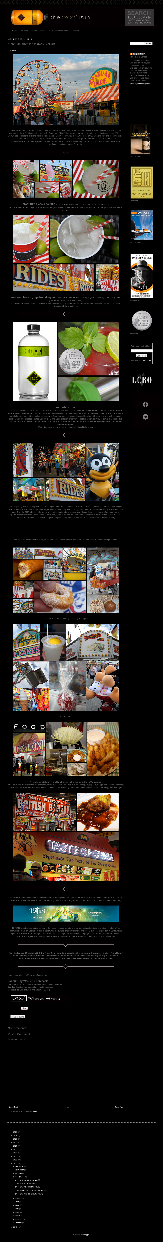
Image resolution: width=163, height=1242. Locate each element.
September (20, 1177)
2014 (15, 1153)
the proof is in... (139, 54)
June (17, 1205)
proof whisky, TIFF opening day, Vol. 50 (30, 1190)
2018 (15, 1139)
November (19, 1170)
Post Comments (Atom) (28, 1111)
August (18, 1198)
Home (14, 31)
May (17, 1209)
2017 (15, 1142)
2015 (15, 1149)
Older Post (119, 1107)
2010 (15, 1227)
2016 (15, 1146)
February (19, 1219)
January (18, 1223)
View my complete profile (140, 84)
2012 (15, 1160)
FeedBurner (146, 360)
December (19, 1166)
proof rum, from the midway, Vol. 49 (29, 1194)
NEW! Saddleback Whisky (59, 31)
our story (24, 31)
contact (76, 31)
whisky (34, 31)
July (17, 1202)
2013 (15, 1156)
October (18, 1173)
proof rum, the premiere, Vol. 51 (27, 1187)
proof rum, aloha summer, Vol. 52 (28, 1183)
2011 (15, 1163)
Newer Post (13, 1107)
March (18, 1216)
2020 (15, 1132)
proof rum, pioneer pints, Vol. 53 (27, 1180)
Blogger (86, 1235)
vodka (42, 31)
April (17, 1212)
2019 (15, 1135)
